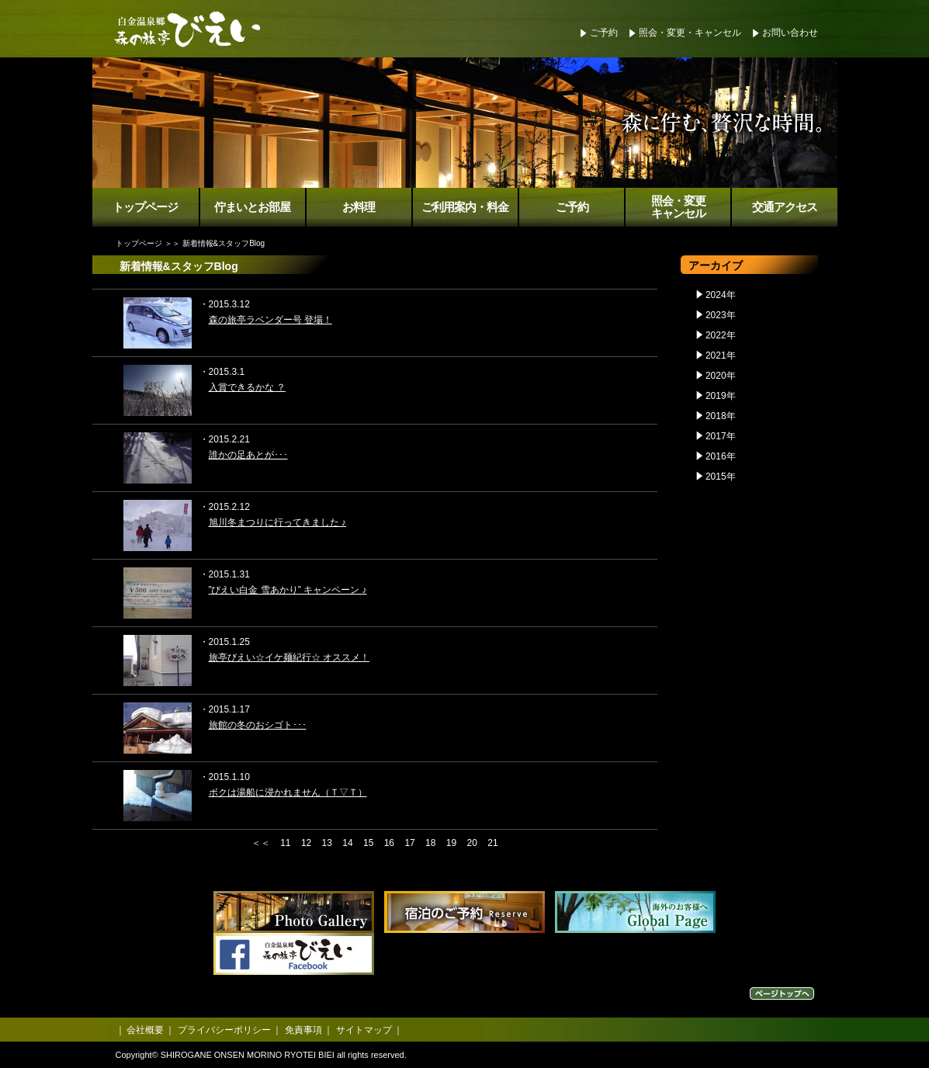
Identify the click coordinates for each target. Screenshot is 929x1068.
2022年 (720, 335)
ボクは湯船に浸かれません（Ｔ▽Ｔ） (288, 792)
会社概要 (145, 1030)
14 (347, 842)
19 (451, 842)
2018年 (720, 416)
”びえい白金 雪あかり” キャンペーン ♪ (288, 589)
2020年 (720, 375)
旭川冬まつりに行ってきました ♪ (277, 522)
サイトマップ (364, 1030)
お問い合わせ (790, 32)
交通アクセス (784, 207)
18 (430, 842)
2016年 (720, 456)
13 (327, 842)
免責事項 (303, 1030)
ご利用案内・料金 (464, 207)
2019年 (720, 395)
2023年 (720, 315)
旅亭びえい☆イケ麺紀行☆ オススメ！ (289, 657)
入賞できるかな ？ (247, 387)
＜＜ (260, 842)
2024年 (720, 295)
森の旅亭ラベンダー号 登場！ (270, 319)
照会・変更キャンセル (678, 207)
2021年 (720, 355)
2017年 (720, 436)
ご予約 (604, 32)
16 (389, 842)
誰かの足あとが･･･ (248, 454)
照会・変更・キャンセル (690, 32)
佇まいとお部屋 (252, 207)
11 (285, 842)
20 (472, 842)
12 (306, 842)
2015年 (720, 476)
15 (368, 842)
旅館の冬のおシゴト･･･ (258, 725)
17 (409, 842)
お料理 (358, 207)
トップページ (145, 207)
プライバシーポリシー (224, 1030)
